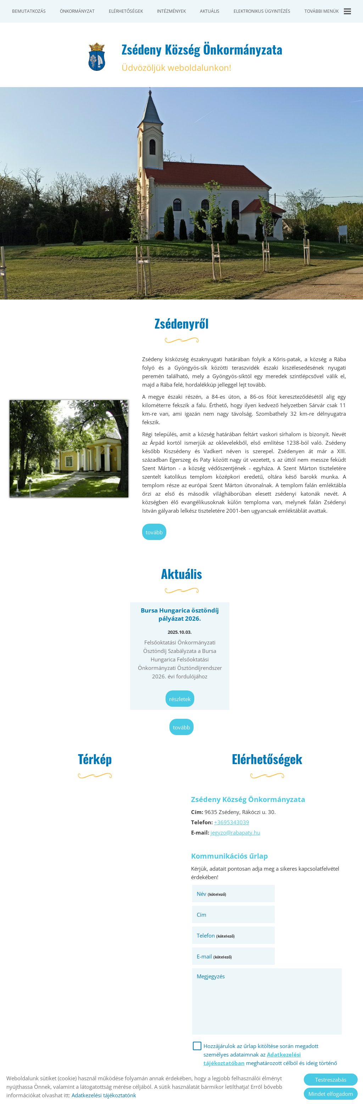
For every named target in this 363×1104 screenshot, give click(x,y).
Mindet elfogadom (330, 1093)
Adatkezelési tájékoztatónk (104, 1095)
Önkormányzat (77, 11)
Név (212, 895)
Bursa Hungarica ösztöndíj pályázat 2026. (180, 617)
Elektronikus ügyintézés (262, 11)
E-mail (290, 916)
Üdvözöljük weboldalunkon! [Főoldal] (202, 57)
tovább (154, 534)
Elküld (203, 1053)
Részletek (180, 700)
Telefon (217, 916)
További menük (328, 11)
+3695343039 (232, 823)
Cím (277, 895)
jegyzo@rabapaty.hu (236, 834)
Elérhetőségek (126, 11)
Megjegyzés (212, 935)
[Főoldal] (95, 57)
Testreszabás (330, 1079)
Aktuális (209, 11)
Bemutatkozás (29, 11)
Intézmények (171, 11)
